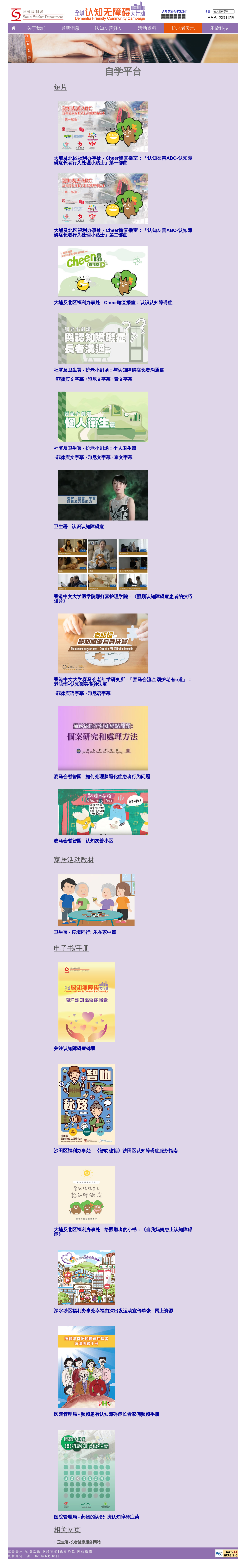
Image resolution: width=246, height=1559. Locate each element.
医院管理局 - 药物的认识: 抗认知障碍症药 (96, 1516)
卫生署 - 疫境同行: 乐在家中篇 (85, 932)
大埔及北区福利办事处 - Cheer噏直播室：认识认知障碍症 (113, 302)
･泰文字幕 (122, 379)
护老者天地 (183, 28)
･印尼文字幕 (98, 379)
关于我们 (36, 28)
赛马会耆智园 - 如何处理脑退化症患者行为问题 (102, 776)
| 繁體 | (222, 17)
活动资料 (147, 28)
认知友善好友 (108, 28)
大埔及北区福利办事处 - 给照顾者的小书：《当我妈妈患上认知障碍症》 (123, 1232)
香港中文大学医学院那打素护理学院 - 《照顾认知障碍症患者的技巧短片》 (123, 599)
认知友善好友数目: (174, 11)
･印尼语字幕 (98, 693)
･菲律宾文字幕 (69, 379)
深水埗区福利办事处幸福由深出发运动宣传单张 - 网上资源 (113, 1310)
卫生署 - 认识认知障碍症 (79, 526)
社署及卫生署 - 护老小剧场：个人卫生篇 (95, 448)
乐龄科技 (219, 28)
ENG (231, 17)
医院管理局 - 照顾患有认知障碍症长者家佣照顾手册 (106, 1414)
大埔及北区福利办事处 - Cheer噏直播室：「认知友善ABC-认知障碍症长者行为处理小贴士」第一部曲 (123, 160)
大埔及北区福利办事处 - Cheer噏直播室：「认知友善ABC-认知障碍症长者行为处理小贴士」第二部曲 (123, 232)
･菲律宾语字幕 (69, 693)
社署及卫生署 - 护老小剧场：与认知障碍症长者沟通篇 (109, 370)
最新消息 (70, 28)
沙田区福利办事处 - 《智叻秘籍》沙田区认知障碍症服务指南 (116, 1150)
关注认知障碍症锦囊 (74, 1048)
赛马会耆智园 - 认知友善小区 (83, 840)
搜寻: (207, 11)
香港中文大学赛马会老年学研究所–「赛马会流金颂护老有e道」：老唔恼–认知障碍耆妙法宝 (123, 682)
